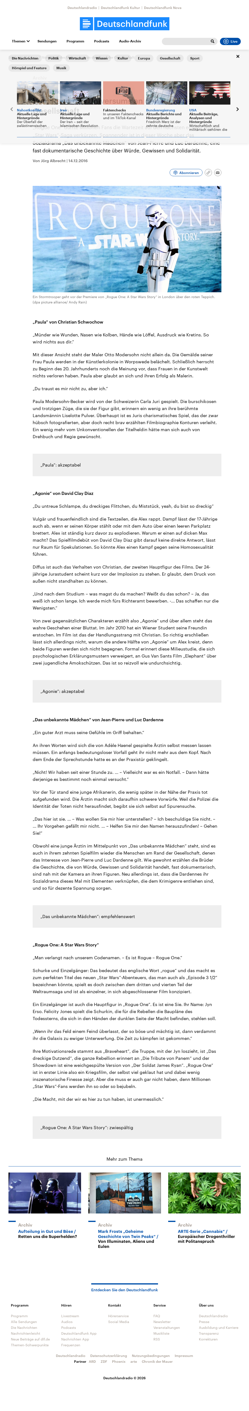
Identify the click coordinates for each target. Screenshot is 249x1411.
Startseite (16, 57)
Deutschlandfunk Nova (162, 8)
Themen (18, 41)
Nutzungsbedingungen (151, 1356)
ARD (92, 1361)
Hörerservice (118, 1316)
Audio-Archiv (130, 41)
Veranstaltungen (166, 1327)
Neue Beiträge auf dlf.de (30, 1339)
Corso (33, 57)
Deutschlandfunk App (79, 1333)
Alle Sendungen (24, 1322)
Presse (204, 1322)
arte (133, 1361)
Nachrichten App (75, 1339)
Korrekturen (208, 1339)
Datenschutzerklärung (108, 1356)
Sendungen (47, 41)
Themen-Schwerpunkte (30, 1345)
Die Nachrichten (24, 1327)
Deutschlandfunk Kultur (120, 8)
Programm (75, 41)
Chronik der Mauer (157, 1361)
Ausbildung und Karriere (218, 1327)
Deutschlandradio (82, 8)
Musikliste (161, 1333)
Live (230, 41)
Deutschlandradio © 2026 (124, 1378)
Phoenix (119, 1361)
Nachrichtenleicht (25, 1333)
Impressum (184, 1356)
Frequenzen (70, 1345)
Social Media (118, 1322)
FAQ (156, 1316)
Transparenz (209, 1333)
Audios (67, 1322)
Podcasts (101, 41)
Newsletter (162, 1322)
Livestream (70, 1316)
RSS (156, 1339)
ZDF (104, 1361)
